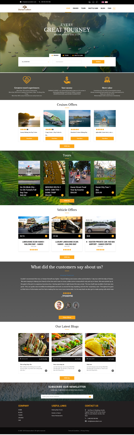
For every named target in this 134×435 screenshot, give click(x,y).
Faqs (109, 8)
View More (25, 139)
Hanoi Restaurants (57, 416)
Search (98, 62)
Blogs (103, 8)
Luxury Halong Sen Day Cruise (75, 133)
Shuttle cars (93, 8)
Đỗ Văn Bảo (44, 360)
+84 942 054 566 (46, 2)
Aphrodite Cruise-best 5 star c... (25, 133)
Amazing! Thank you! (67, 276)
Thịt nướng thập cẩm (26, 365)
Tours (83, 8)
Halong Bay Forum (57, 410)
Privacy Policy (85, 431)
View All (67, 147)
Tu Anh (79, 360)
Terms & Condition (73, 431)
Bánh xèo (89, 365)
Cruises (75, 8)
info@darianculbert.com (29, 2)
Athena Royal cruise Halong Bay (50, 133)
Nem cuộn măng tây (58, 365)
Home (68, 8)
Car (19, 421)
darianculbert (30, 431)
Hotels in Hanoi (56, 414)
